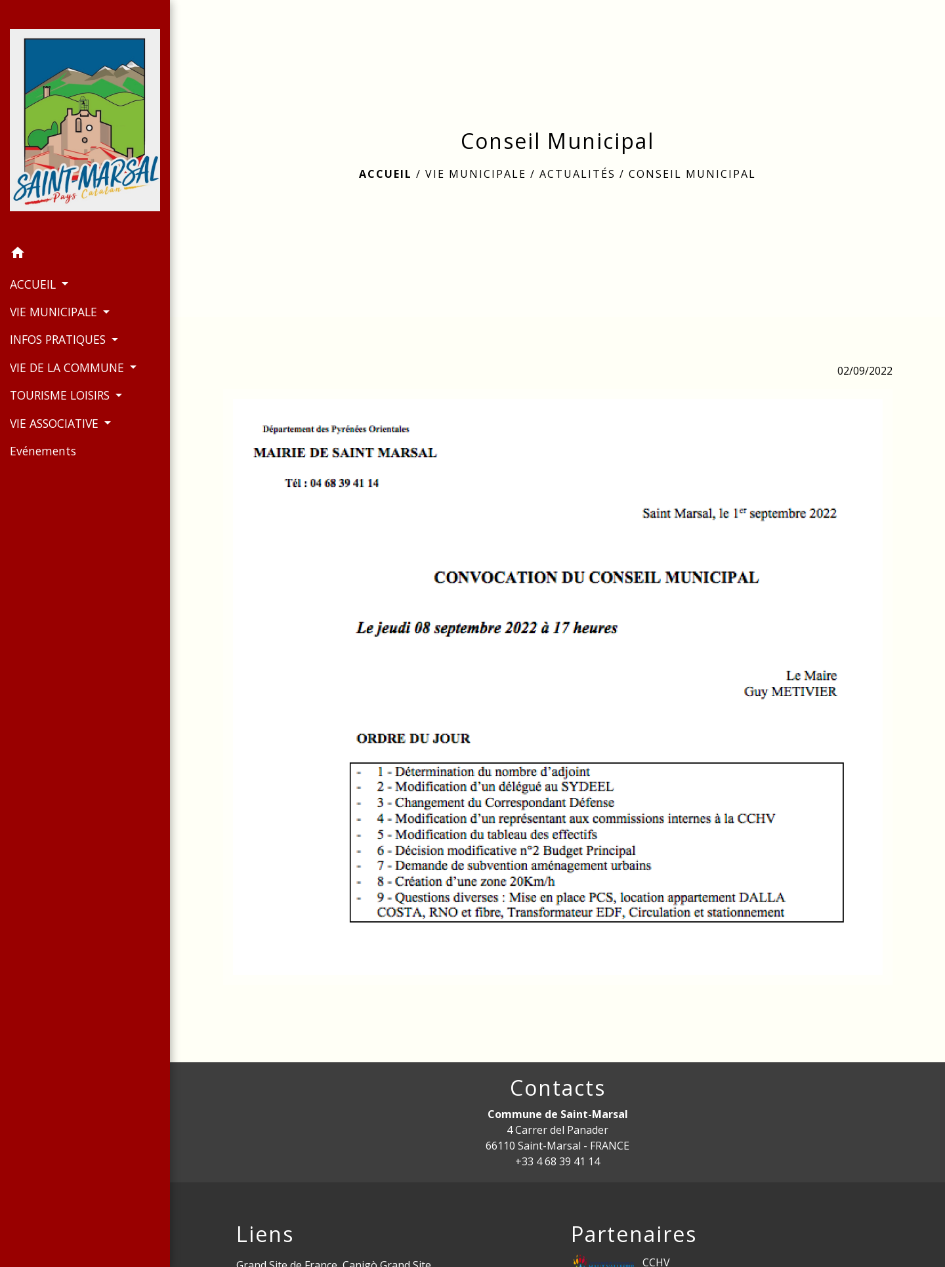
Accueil (385, 174)
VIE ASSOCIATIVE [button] (56, 423)
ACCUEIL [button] (34, 284)
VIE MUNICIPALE (475, 174)
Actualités (577, 174)
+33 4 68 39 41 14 (557, 1161)
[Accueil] (85, 120)
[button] (85, 254)
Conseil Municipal (692, 174)
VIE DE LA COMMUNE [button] (68, 367)
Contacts (558, 1087)
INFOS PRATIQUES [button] (59, 339)
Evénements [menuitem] (43, 451)
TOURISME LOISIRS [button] (61, 395)
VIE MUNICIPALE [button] (55, 312)
